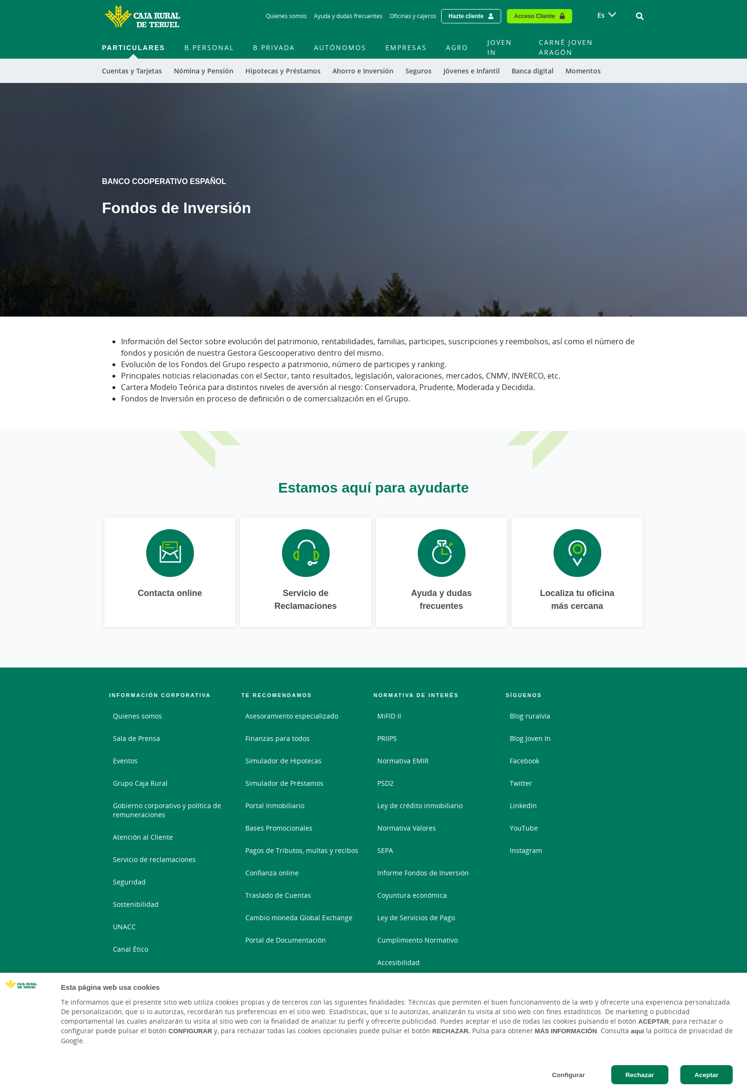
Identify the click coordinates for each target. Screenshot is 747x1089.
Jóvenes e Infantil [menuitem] (472, 70)
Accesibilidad (398, 962)
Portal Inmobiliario (274, 805)
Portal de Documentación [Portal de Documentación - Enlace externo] (285, 940)
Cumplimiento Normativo (417, 940)
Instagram (526, 850)
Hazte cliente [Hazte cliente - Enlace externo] (466, 16)
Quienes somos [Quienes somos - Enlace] (286, 16)
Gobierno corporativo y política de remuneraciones (167, 810)
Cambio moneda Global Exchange (299, 917)
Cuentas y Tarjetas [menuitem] (132, 70)
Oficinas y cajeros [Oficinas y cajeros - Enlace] (413, 16)
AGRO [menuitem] (457, 47)
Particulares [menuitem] (133, 47)
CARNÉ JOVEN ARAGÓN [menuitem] (566, 47)
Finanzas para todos (277, 738)
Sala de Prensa (136, 738)
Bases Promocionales (279, 827)
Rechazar (640, 1074)
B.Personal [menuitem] (209, 47)
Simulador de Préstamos (284, 783)
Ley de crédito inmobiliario (420, 805)
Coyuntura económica (412, 895)
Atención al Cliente (143, 837)
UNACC (124, 926)
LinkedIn (523, 805)
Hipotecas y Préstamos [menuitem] (283, 70)
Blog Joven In (530, 738)
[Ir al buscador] (640, 16)
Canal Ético (130, 949)
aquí (637, 1031)
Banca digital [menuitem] (533, 70)
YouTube (524, 827)
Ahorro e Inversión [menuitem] (363, 70)
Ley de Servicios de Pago (416, 917)
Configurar (568, 1074)
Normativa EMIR (403, 760)
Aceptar (706, 1074)
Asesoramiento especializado (291, 715)
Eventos (125, 760)
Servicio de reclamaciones (154, 859)
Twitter (521, 783)
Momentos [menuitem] (583, 70)
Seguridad (129, 881)
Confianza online (272, 872)
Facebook (524, 760)
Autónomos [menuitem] (340, 47)
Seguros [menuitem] (418, 70)
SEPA (385, 850)
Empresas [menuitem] (406, 47)
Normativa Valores (406, 827)
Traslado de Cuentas (278, 895)
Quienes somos (137, 715)
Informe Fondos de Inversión (423, 872)
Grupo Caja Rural (140, 783)
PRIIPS (387, 738)
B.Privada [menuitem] (274, 47)
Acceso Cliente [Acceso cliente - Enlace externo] (534, 16)
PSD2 (385, 783)
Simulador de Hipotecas (283, 760)
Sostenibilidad (136, 904)
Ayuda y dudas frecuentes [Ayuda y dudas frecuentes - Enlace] (348, 16)
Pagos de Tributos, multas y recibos (301, 850)
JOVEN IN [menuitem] (499, 47)
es (601, 15)
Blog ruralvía (530, 715)
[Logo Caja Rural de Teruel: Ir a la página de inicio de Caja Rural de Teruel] (142, 16)
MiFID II (389, 715)
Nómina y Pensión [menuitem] (203, 70)
